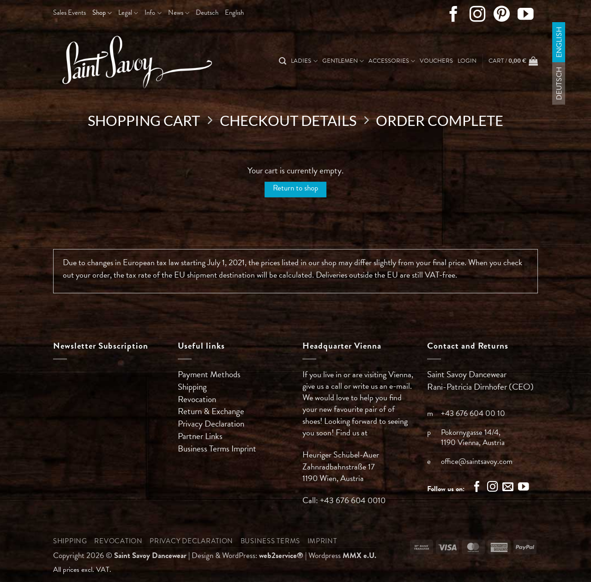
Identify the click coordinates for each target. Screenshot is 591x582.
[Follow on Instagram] (478, 16)
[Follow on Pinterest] (502, 16)
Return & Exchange (211, 411)
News (178, 12)
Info (153, 12)
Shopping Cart (144, 121)
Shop (102, 12)
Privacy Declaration (211, 423)
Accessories (391, 60)
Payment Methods (209, 374)
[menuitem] (207, 13)
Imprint (243, 448)
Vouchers (436, 60)
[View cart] (513, 61)
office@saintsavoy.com (477, 461)
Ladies (304, 60)
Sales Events (69, 12)
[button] (467, 61)
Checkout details (288, 121)
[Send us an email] (507, 488)
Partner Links (200, 436)
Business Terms (204, 448)
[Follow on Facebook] (454, 16)
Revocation (197, 399)
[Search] (282, 61)
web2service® (281, 555)
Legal (128, 12)
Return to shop (295, 188)
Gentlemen (343, 60)
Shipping (192, 386)
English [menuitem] (558, 42)
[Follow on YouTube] (526, 16)
